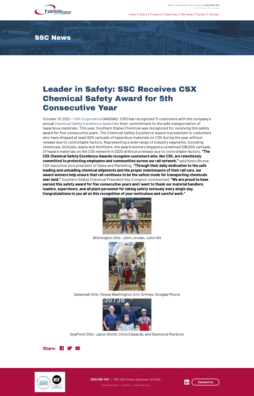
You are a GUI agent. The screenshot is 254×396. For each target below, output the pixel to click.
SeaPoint (125, 385)
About (143, 14)
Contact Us (205, 382)
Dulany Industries (141, 385)
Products (156, 14)
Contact (214, 14)
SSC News (187, 14)
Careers (201, 14)
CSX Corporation (87, 118)
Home (132, 14)
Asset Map (171, 14)
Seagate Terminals (107, 385)
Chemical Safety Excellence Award (84, 123)
